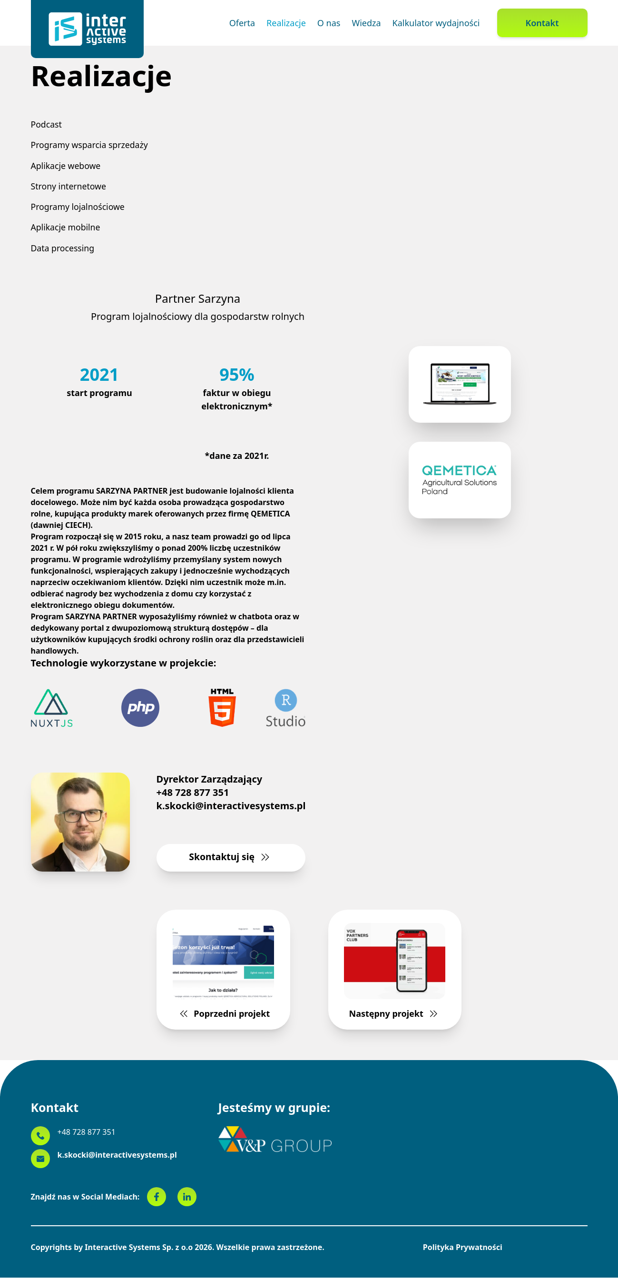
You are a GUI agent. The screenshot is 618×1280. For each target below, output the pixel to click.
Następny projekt (392, 974)
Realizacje (286, 23)
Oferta (242, 23)
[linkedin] (186, 1199)
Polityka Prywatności (462, 1249)
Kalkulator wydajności (436, 23)
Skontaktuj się (231, 860)
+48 (87, 1134)
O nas (329, 23)
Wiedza (366, 23)
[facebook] (162, 1199)
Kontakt (542, 23)
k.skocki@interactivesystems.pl (231, 808)
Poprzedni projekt (225, 974)
